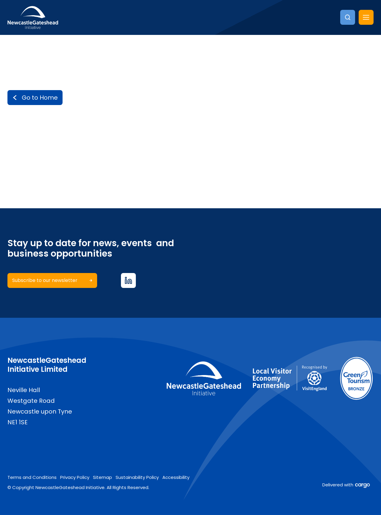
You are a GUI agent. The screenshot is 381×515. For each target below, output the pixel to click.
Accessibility (175, 477)
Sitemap (102, 477)
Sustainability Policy (137, 477)
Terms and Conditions (32, 477)
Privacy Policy (74, 477)
